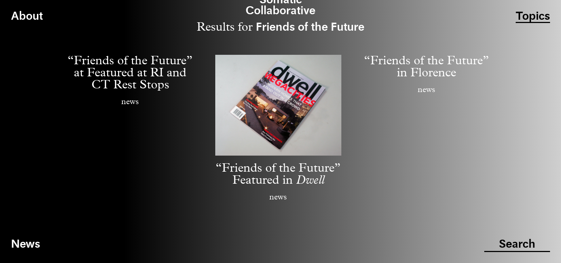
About (27, 16)
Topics (533, 16)
